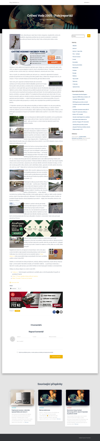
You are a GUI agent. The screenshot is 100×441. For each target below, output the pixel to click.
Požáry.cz (15, 272)
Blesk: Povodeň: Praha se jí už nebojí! (22, 278)
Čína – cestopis (76, 54)
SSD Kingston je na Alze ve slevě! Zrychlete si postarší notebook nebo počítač (81, 104)
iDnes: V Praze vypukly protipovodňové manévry (25, 276)
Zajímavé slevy (76, 86)
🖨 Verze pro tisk (14, 282)
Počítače (75, 70)
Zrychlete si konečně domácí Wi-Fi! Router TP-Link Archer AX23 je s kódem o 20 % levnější (81, 112)
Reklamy (75, 75)
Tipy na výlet (75, 78)
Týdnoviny (75, 81)
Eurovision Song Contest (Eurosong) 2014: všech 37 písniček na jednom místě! (77, 411)
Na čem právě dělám (77, 65)
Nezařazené (75, 67)
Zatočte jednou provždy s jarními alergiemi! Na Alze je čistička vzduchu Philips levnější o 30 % (81, 127)
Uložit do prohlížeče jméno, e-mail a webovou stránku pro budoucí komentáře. (36, 352)
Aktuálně (17, 310)
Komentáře (75, 62)
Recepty (74, 73)
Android (74, 48)
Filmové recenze (76, 56)
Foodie (74, 59)
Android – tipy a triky (77, 51)
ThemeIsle (88, 437)
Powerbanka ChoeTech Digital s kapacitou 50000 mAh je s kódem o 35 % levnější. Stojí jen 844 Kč (81, 97)
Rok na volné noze (44, 410)
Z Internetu (75, 84)
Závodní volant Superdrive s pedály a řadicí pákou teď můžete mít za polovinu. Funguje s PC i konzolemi (81, 119)
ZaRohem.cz (86, 2)
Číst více (26, 422)
